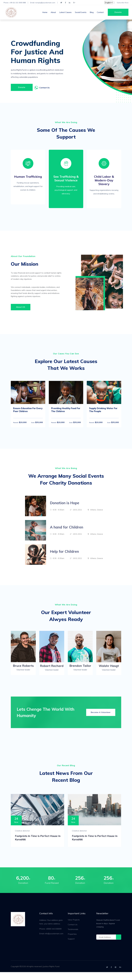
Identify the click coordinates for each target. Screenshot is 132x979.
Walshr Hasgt (109, 670)
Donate (118, 12)
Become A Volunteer (101, 716)
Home (44, 12)
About (53, 12)
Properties (72, 941)
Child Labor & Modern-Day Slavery (104, 182)
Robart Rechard (52, 670)
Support (71, 945)
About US (20, 310)
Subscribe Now (122, 3)
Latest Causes (65, 12)
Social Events (80, 12)
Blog (92, 12)
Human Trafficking (28, 178)
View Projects (74, 926)
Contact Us (72, 931)
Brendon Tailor (80, 670)
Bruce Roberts (23, 670)
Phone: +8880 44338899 (50, 935)
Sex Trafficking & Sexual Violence (66, 180)
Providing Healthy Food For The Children (65, 413)
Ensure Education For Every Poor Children (26, 413)
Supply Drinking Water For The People (103, 413)
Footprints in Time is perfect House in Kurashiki (36, 843)
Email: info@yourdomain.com (51, 940)
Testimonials (73, 936)
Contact (100, 12)
